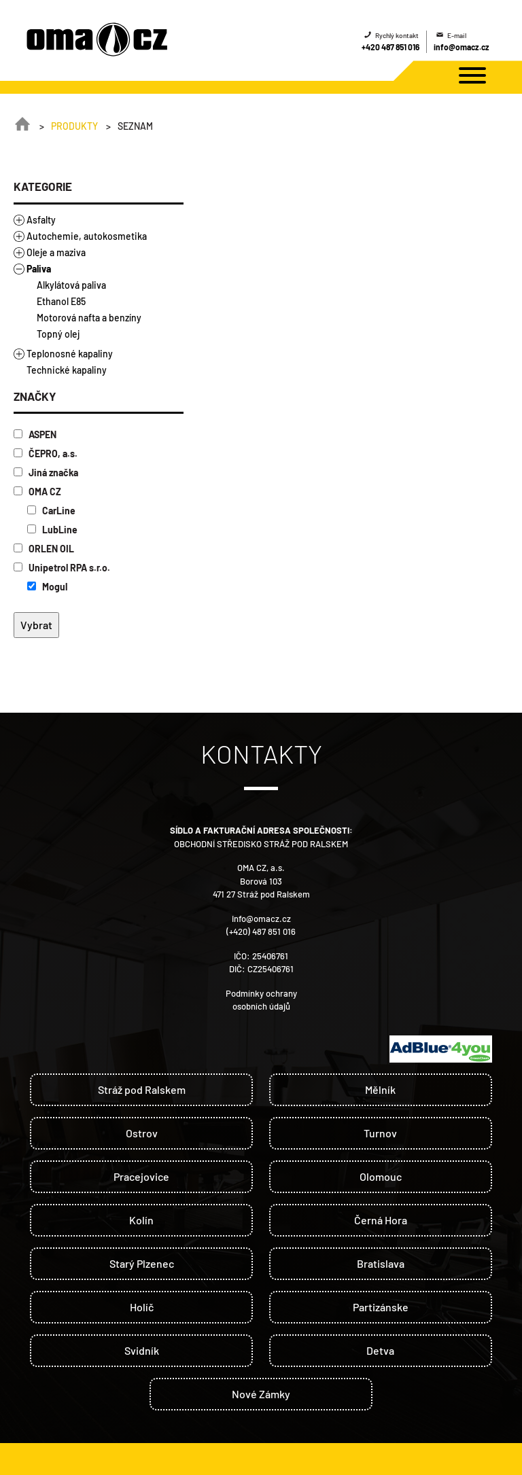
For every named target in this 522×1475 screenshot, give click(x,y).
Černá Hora (380, 1219)
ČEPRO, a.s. (45, 453)
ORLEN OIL (44, 548)
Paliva (39, 268)
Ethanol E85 (61, 301)
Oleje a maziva (56, 252)
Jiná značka (46, 472)
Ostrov (142, 1132)
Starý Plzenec (141, 1263)
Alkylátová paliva (71, 285)
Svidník (141, 1350)
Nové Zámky (261, 1393)
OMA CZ (37, 491)
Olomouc (381, 1176)
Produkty (74, 126)
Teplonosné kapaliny (70, 353)
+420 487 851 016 (390, 47)
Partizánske (380, 1306)
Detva (380, 1350)
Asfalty (41, 220)
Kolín (141, 1219)
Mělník (380, 1089)
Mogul (47, 586)
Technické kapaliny (67, 370)
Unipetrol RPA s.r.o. (62, 567)
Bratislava (380, 1263)
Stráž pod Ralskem (142, 1089)
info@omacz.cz (461, 47)
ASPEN (35, 434)
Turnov (380, 1132)
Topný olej (58, 334)
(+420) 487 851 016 (261, 931)
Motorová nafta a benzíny (89, 317)
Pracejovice (141, 1176)
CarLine (51, 510)
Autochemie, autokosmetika (87, 236)
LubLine (52, 529)
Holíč (142, 1306)
